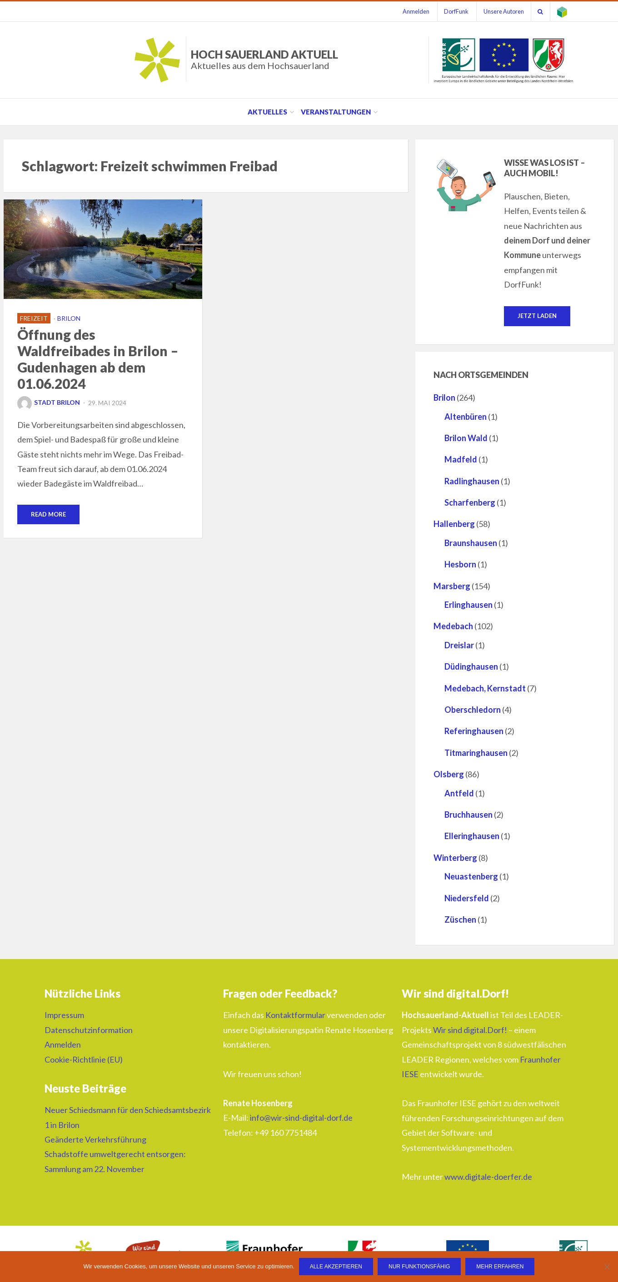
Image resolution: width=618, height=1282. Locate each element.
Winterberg (455, 858)
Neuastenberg (471, 876)
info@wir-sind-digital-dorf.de (301, 1118)
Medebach (453, 626)
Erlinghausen (468, 605)
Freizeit (34, 318)
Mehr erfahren (500, 1266)
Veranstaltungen (336, 112)
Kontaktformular (295, 1015)
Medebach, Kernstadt (485, 688)
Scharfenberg (469, 502)
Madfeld (460, 459)
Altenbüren (465, 417)
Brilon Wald (466, 438)
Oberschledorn (472, 710)
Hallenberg (454, 524)
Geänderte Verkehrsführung (95, 1139)
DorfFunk (456, 11)
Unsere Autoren (503, 11)
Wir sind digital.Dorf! (470, 1030)
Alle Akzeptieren (336, 1266)
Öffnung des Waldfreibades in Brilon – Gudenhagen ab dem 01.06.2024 (98, 359)
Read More (48, 514)
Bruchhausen (468, 815)
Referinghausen (473, 731)
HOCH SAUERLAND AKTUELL (264, 59)
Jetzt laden (537, 315)
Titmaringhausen (476, 753)
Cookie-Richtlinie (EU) (84, 1059)
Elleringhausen (471, 836)
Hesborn (460, 564)
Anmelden (415, 11)
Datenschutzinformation (89, 1030)
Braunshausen (470, 543)
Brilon (68, 318)
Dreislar (459, 645)
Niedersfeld (466, 898)
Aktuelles (267, 112)
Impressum (64, 1015)
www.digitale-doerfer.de (488, 1177)
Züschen (460, 919)
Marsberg (452, 586)
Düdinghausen (471, 666)
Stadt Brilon (48, 402)
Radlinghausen (471, 481)
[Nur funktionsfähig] (606, 1266)
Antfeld (459, 793)
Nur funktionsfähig (419, 1266)
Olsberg (449, 774)
